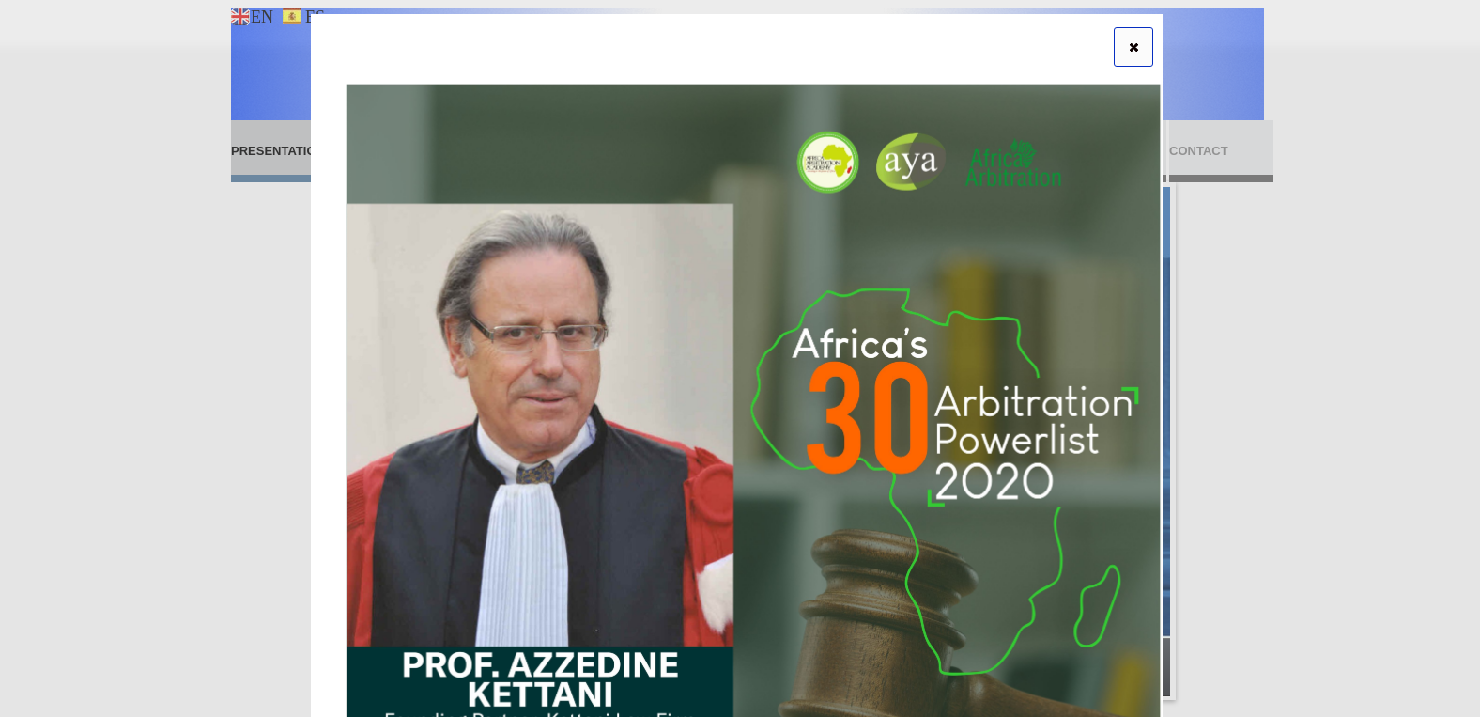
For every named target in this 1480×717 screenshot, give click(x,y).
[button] (1133, 47)
